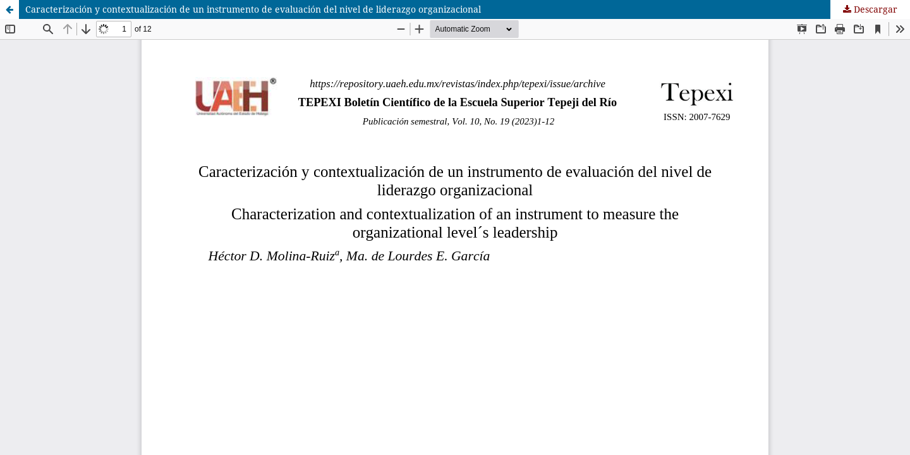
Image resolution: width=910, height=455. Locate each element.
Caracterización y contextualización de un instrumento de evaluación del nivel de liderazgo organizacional (253, 9)
